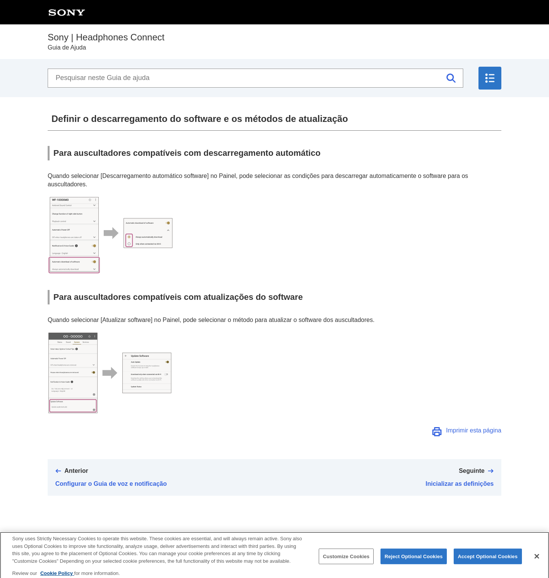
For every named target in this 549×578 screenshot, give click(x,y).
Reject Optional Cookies (414, 559)
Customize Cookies (346, 559)
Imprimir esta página (473, 430)
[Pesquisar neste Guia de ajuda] (255, 78)
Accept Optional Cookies (488, 559)
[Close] (536, 558)
